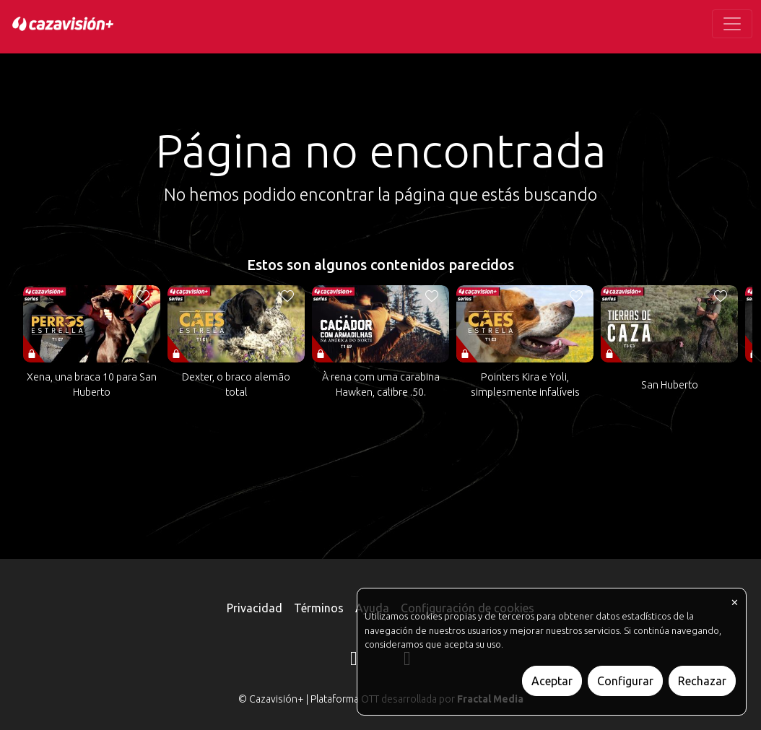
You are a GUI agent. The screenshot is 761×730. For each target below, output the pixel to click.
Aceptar (552, 680)
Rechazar (702, 680)
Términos (319, 607)
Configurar (625, 680)
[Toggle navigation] (732, 23)
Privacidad (254, 607)
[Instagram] (353, 660)
